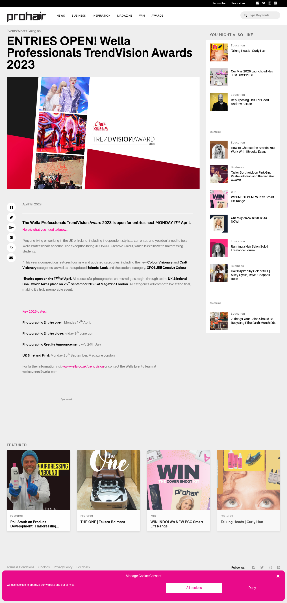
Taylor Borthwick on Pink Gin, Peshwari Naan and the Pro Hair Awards (252, 176)
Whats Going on (29, 31)
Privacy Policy (63, 567)
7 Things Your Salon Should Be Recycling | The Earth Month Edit (253, 321)
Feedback (83, 567)
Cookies (44, 567)
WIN (142, 16)
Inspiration (102, 16)
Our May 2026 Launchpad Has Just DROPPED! (252, 73)
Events (12, 31)
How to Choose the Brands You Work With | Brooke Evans (253, 150)
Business (79, 16)
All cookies (194, 587)
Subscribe (219, 3)
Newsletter (238, 3)
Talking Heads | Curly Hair (248, 50)
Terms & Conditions (20, 567)
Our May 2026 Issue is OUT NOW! (250, 220)
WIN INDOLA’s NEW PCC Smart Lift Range (252, 199)
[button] (278, 576)
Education (238, 46)
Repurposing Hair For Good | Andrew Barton (250, 102)
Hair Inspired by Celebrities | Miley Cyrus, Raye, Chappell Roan (250, 275)
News (61, 16)
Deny (252, 587)
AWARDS (157, 16)
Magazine (125, 16)
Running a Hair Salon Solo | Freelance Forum (249, 248)
